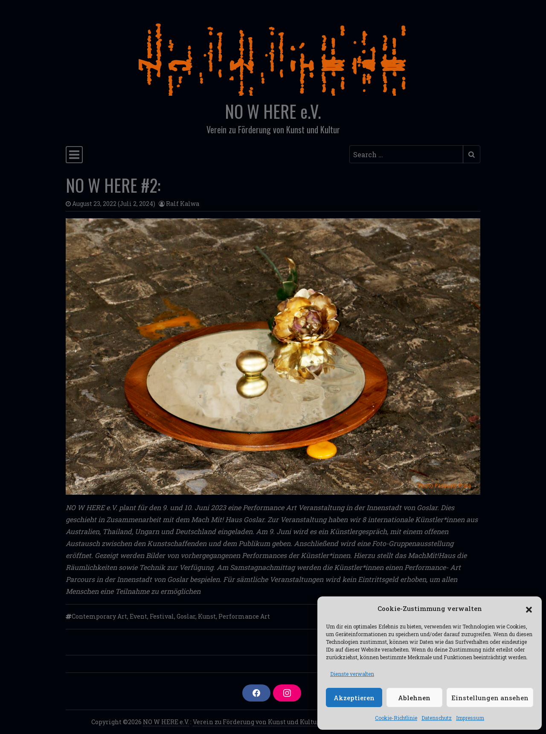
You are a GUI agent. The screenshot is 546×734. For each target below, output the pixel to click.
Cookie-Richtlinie (396, 717)
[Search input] (406, 154)
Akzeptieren (354, 697)
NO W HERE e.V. (273, 111)
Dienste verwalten (352, 673)
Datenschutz (436, 717)
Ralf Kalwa (182, 204)
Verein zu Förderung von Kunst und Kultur (256, 722)
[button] (529, 608)
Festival (162, 616)
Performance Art (244, 616)
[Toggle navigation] (74, 154)
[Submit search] (471, 154)
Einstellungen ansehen (490, 697)
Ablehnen (414, 697)
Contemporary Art (99, 616)
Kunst (207, 616)
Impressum (470, 717)
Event (138, 616)
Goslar (186, 616)
